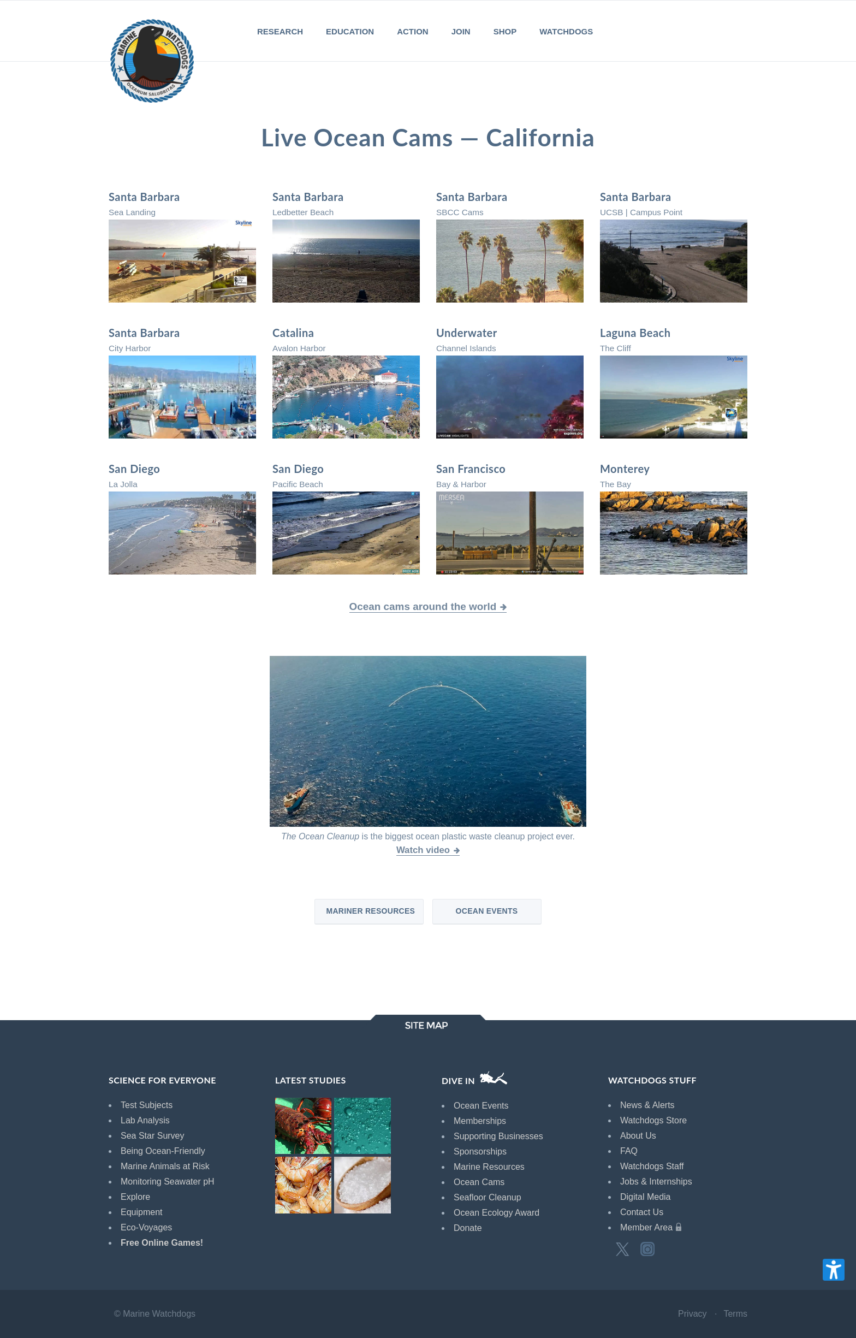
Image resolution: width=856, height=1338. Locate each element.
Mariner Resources (370, 911)
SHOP (505, 31)
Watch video (423, 850)
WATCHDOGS (566, 31)
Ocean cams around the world (423, 606)
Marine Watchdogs (159, 1313)
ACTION (413, 31)
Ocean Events (487, 911)
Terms (735, 1313)
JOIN (461, 31)
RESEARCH (280, 31)
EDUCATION (350, 31)
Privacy (692, 1313)
